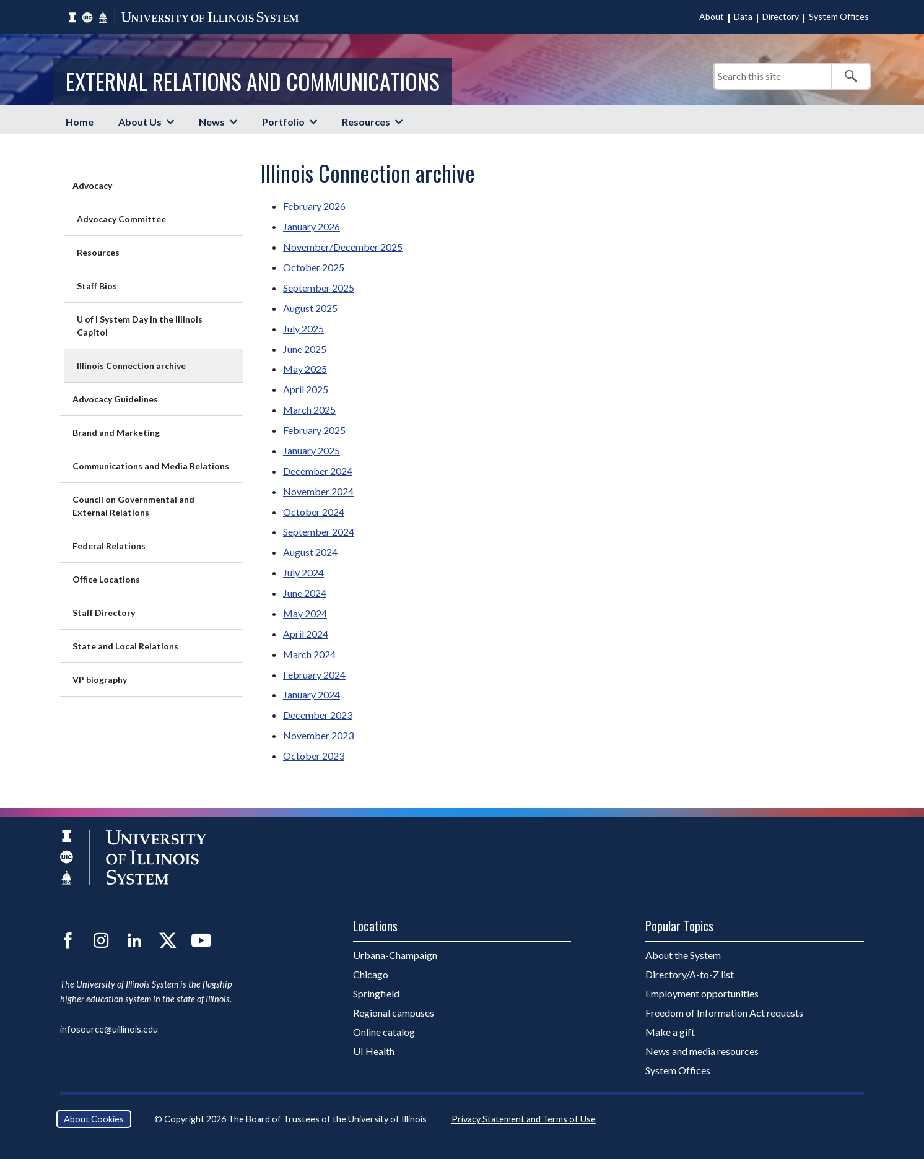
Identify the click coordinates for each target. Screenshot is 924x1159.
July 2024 (303, 572)
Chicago (370, 974)
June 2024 (304, 593)
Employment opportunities (702, 993)
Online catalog (384, 1032)
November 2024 (318, 491)
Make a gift (670, 1032)
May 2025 (305, 369)
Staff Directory (103, 612)
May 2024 (305, 613)
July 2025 (303, 328)
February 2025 (314, 430)
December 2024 (317, 471)
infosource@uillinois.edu (109, 1029)
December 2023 (317, 715)
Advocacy (92, 185)
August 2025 (310, 308)
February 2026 (314, 206)
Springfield (376, 993)
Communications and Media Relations (150, 466)
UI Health (373, 1051)
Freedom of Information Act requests (724, 1012)
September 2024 (318, 531)
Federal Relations (109, 545)
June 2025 (304, 349)
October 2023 (313, 756)
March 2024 (309, 654)
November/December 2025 (343, 247)
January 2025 (311, 450)
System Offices (839, 16)
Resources (366, 122)
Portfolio (283, 122)
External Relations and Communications (253, 80)
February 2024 (314, 674)
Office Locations (106, 579)
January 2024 (311, 694)
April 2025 (305, 389)
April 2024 (305, 634)
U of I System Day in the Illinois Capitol (140, 325)
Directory (780, 16)
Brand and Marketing (116, 432)
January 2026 (311, 226)
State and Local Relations (125, 646)
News (212, 122)
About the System (683, 955)
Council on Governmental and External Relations (133, 506)
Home (80, 122)
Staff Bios (97, 285)
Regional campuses (393, 1012)
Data (743, 16)
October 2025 (313, 267)
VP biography (99, 679)
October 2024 (313, 512)
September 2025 (318, 287)
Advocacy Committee (121, 219)
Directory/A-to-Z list (689, 974)
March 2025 (309, 409)
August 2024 (310, 552)
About (711, 16)
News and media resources (702, 1051)
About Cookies (94, 1119)
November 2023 (318, 735)
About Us (140, 122)
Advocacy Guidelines (115, 399)
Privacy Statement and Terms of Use (523, 1119)
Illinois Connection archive (131, 365)
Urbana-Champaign (395, 955)
